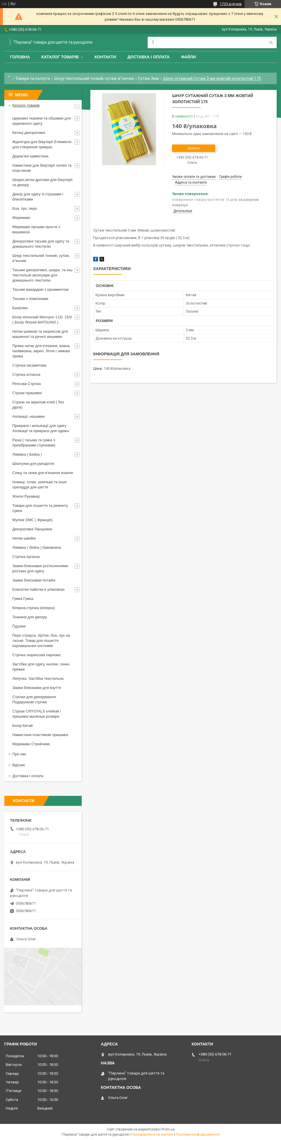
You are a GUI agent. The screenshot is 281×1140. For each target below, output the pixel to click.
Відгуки (18, 765)
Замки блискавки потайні (33, 580)
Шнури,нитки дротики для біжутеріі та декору (42, 182)
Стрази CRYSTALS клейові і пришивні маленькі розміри (36, 714)
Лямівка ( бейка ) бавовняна (36, 547)
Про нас (19, 754)
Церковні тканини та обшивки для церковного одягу (41, 121)
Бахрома (20, 308)
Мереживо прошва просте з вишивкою (36, 229)
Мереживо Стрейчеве (31, 744)
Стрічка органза (26, 556)
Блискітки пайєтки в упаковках (38, 589)
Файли (188, 57)
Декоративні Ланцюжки (32, 529)
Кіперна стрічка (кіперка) (33, 608)
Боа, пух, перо (24, 208)
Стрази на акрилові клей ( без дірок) (38, 404)
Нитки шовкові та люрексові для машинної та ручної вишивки (40, 334)
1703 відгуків (231, 4)
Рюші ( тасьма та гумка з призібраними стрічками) (33, 442)
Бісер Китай (22, 725)
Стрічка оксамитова (29, 365)
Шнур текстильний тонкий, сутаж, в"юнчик (94, 78)
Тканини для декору (29, 617)
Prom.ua (168, 1129)
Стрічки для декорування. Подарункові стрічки (34, 699)
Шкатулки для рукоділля (33, 463)
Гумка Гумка (22, 598)
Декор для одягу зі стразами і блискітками (37, 196)
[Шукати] (271, 42)
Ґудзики (19, 626)
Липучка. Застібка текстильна (38, 678)
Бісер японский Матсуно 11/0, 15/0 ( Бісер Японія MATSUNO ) (42, 319)
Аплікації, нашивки (28, 416)
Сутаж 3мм (148, 78)
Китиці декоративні (28, 132)
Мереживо (21, 217)
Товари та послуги (32, 78)
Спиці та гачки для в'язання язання (42, 473)
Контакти (105, 57)
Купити (194, 148)
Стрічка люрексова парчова (36, 655)
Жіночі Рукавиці (26, 496)
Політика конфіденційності (198, 1135)
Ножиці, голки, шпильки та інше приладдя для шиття (39, 484)
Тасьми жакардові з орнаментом (40, 289)
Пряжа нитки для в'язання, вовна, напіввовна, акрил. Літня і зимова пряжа (41, 351)
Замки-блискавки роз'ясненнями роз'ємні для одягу (40, 568)
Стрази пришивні (27, 393)
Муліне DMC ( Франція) (32, 520)
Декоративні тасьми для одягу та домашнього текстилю (40, 244)
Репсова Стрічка (26, 384)
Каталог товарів (60, 57)
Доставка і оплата (149, 57)
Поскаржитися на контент (152, 1135)
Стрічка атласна (26, 374)
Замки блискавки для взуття (36, 687)
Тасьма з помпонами (30, 298)
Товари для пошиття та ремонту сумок (40, 508)
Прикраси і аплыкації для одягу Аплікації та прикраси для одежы (40, 428)
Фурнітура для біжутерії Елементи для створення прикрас (41, 144)
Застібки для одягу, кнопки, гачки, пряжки (41, 666)
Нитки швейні (24, 538)
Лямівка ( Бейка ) (27, 454)
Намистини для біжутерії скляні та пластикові (41, 168)
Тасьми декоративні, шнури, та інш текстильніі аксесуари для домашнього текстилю (42, 275)
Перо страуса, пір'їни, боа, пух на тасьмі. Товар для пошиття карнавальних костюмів (41, 640)
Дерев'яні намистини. (30, 156)
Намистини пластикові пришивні (40, 735)
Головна (20, 57)
